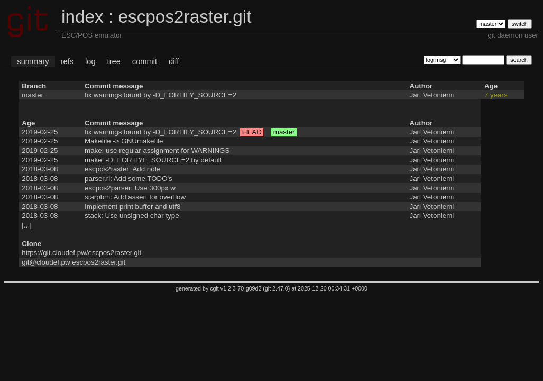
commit (144, 61)
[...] (27, 225)
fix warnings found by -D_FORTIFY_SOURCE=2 (160, 95)
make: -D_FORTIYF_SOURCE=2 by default (153, 160)
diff (174, 61)
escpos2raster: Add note (123, 169)
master (32, 95)
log (90, 61)
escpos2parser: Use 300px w (130, 188)
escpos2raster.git (184, 16)
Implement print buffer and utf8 (132, 207)
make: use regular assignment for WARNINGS (157, 151)
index (82, 16)
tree (114, 61)
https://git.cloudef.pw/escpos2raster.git (81, 253)
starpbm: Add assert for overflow (135, 197)
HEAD (252, 132)
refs (67, 61)
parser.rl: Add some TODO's (128, 179)
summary (33, 61)
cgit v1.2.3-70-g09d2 (235, 288)
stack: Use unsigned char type (132, 216)
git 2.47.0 (276, 288)
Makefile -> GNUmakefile (124, 141)
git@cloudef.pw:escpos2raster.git (73, 262)
